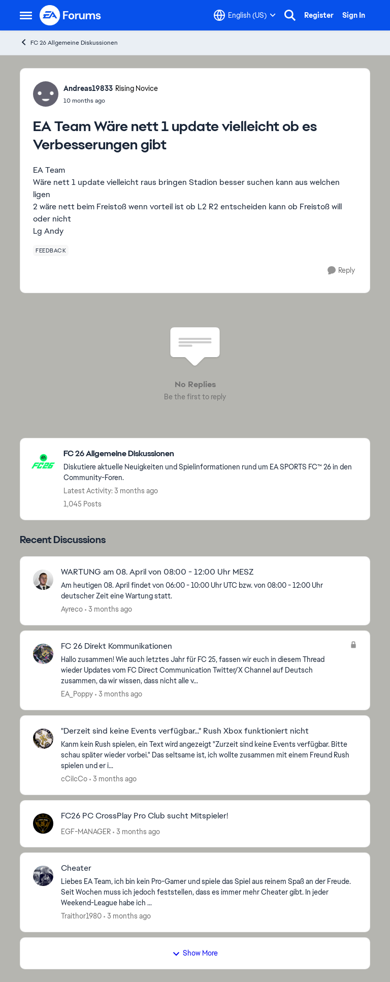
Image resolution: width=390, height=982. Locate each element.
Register (319, 15)
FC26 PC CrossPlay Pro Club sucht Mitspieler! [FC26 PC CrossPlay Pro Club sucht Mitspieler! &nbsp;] (144, 816)
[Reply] (341, 270)
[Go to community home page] (71, 15)
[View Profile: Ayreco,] (43, 579)
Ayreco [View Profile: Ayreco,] (72, 609)
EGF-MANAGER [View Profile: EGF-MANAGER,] (86, 831)
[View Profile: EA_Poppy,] (43, 654)
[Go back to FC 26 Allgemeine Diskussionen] (211, 454)
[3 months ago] (108, 609)
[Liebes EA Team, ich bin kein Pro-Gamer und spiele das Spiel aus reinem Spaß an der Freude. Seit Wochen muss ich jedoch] (209, 892)
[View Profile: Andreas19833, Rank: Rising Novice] (45, 94)
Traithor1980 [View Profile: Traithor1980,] (81, 916)
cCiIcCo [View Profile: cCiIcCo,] (74, 778)
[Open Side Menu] (26, 15)
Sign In (353, 15)
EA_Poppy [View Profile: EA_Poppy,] (77, 694)
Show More (195, 953)
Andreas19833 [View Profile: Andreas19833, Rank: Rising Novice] (88, 88)
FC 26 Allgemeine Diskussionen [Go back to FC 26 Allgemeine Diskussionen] (69, 42)
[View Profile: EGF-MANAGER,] (43, 823)
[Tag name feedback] (51, 250)
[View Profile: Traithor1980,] (43, 876)
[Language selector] (244, 15)
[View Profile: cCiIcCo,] (43, 738)
